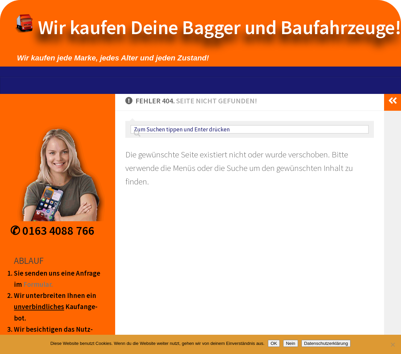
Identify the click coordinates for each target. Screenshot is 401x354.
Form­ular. (38, 284)
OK (274, 343)
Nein (290, 343)
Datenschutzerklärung (326, 343)
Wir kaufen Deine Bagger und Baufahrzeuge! (214, 27)
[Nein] (392, 344)
